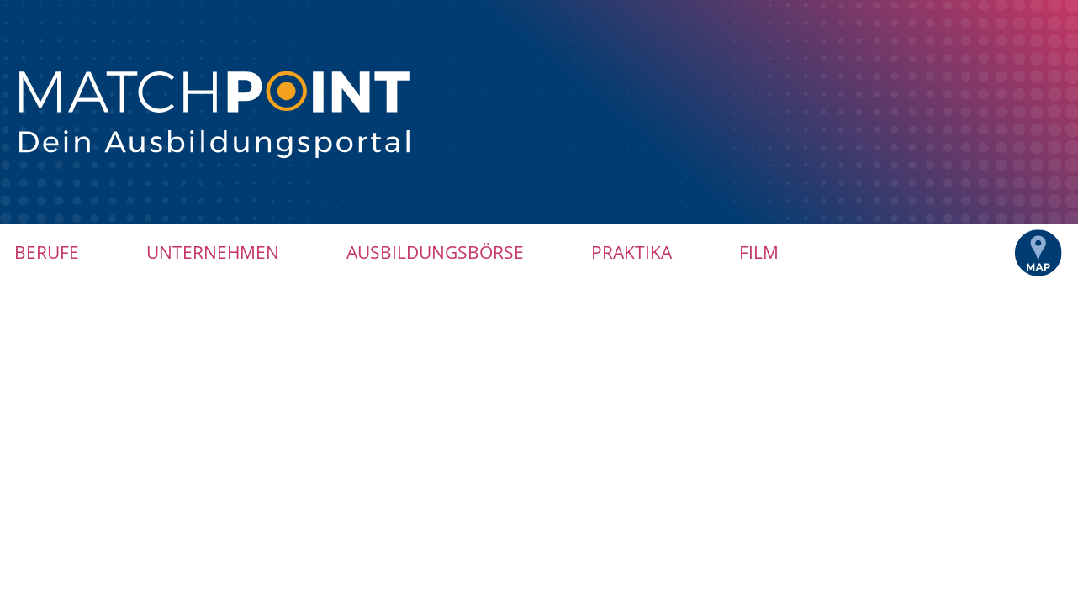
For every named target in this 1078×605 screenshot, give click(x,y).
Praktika (631, 252)
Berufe (46, 252)
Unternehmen (212, 252)
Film (759, 252)
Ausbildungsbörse (435, 252)
